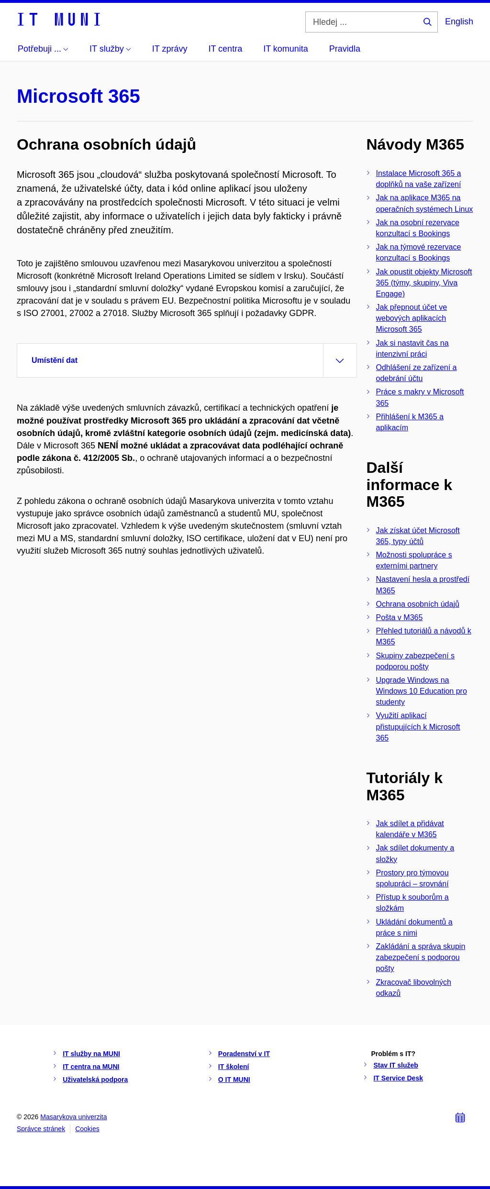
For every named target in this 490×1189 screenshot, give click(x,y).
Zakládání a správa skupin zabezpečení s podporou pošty (421, 957)
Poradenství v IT (244, 1054)
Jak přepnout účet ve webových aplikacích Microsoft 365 (411, 318)
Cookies (87, 1129)
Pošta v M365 (399, 617)
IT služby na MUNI (91, 1054)
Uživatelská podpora (95, 1079)
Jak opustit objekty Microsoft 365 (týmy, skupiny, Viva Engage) (424, 283)
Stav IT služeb (395, 1065)
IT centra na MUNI (91, 1066)
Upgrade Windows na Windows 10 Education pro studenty (421, 691)
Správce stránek (41, 1129)
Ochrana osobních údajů (417, 604)
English (459, 21)
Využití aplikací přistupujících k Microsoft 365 (418, 726)
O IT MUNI (234, 1079)
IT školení (233, 1066)
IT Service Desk (398, 1078)
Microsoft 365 (78, 96)
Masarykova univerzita (73, 1117)
